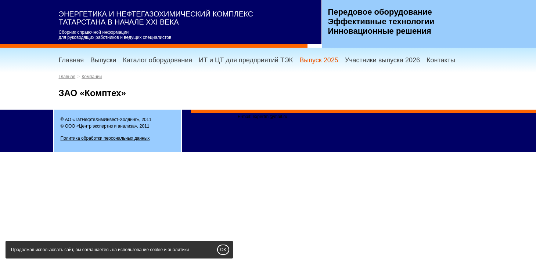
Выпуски (103, 60)
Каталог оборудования (157, 60)
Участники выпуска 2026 (382, 60)
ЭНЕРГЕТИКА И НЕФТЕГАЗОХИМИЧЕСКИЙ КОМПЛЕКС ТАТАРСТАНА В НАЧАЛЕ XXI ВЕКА (156, 18)
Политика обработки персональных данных (105, 138)
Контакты (441, 60)
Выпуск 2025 (318, 60)
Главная (71, 60)
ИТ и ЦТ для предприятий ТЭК (246, 60)
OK (223, 249)
